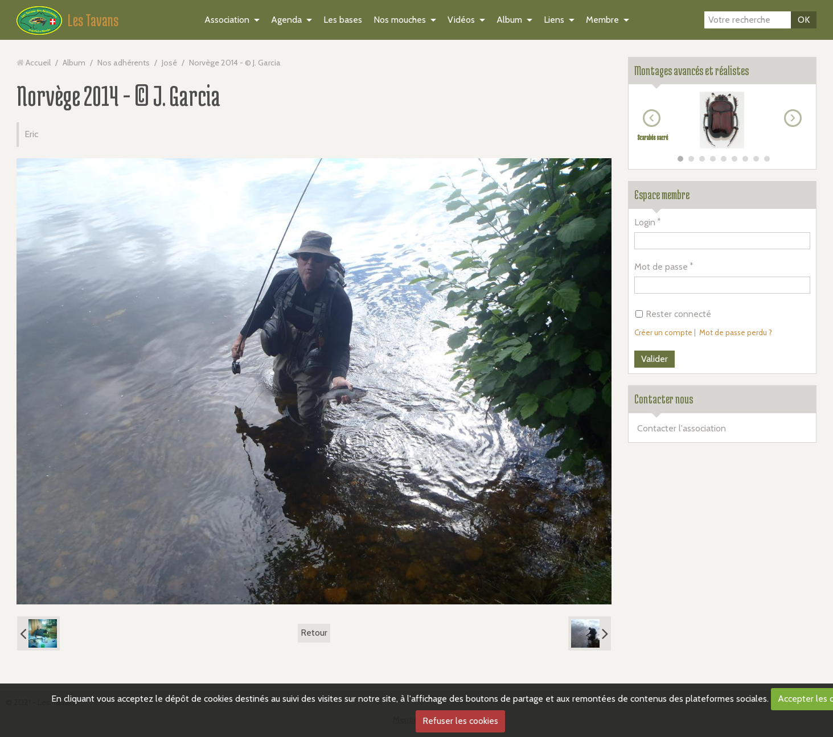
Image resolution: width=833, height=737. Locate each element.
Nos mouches (400, 19)
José (169, 62)
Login (644, 222)
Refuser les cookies (460, 720)
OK (804, 19)
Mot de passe (661, 266)
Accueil (38, 62)
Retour (314, 632)
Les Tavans (93, 20)
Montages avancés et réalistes (691, 70)
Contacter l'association (681, 428)
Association (226, 19)
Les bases (342, 19)
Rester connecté (673, 313)
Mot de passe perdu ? (735, 332)
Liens (554, 19)
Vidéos (461, 19)
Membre (602, 19)
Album (509, 19)
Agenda (286, 19)
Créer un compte (663, 332)
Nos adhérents (123, 62)
